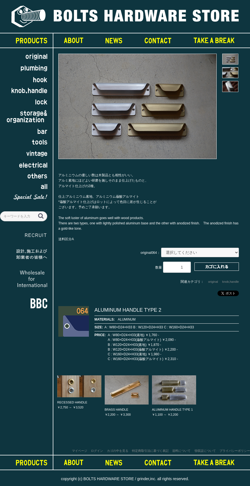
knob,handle (230, 281)
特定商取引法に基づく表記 (150, 450)
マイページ (79, 450)
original (213, 281)
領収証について (205, 450)
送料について (181, 450)
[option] (137, 109)
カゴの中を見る (117, 450)
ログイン (97, 450)
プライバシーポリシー (234, 450)
